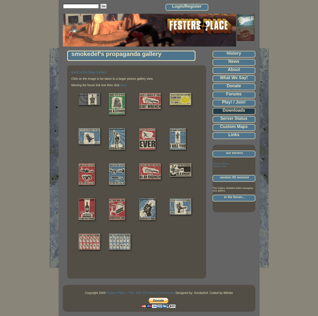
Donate (234, 85)
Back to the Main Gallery (88, 72)
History (234, 53)
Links (233, 134)
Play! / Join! (234, 102)
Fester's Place (221, 163)
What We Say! (234, 77)
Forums (233, 94)
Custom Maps (234, 126)
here (123, 85)
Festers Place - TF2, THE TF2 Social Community (140, 293)
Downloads (234, 110)
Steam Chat (219, 166)
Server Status (233, 118)
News (233, 61)
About (234, 69)
